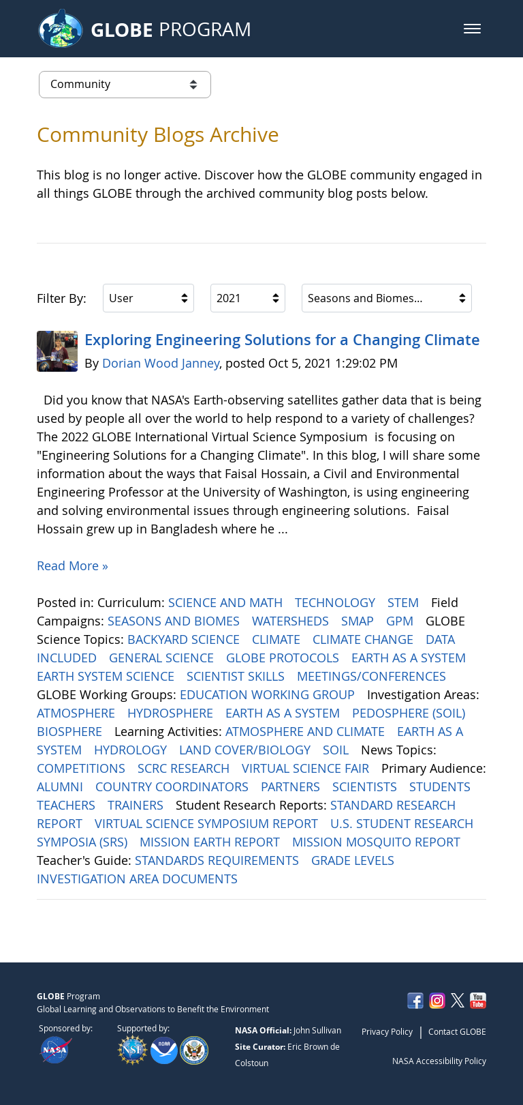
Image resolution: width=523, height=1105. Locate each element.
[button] (472, 29)
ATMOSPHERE (77, 713)
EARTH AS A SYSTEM (410, 657)
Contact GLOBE (457, 1031)
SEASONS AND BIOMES (175, 621)
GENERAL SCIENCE (163, 657)
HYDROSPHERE (172, 713)
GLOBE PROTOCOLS (284, 657)
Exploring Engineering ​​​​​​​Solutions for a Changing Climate (282, 339)
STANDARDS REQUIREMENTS (218, 860)
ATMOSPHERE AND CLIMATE (306, 731)
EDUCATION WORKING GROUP (269, 694)
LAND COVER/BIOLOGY (246, 749)
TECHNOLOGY (337, 602)
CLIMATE (278, 639)
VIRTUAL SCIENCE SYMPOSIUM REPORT (208, 823)
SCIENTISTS (366, 786)
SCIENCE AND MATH (227, 602)
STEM (404, 602)
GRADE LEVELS (354, 860)
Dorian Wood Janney (160, 363)
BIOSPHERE (71, 731)
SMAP (359, 621)
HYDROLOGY (132, 749)
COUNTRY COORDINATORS (173, 786)
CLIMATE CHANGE (365, 639)
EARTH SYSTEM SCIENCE (107, 676)
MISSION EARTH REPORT (211, 842)
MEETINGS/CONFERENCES (373, 676)
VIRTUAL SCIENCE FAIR (307, 768)
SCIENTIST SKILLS (237, 676)
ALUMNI (61, 786)
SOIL (337, 749)
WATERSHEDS (292, 621)
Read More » (72, 565)
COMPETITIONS (83, 768)
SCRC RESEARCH (185, 768)
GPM (401, 621)
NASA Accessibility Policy (439, 1060)
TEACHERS (68, 805)
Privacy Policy (387, 1031)
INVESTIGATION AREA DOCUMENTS (139, 878)
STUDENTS (441, 786)
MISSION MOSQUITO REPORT (378, 842)
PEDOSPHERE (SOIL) (410, 713)
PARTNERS (292, 786)
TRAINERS (137, 805)
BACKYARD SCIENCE (185, 639)
